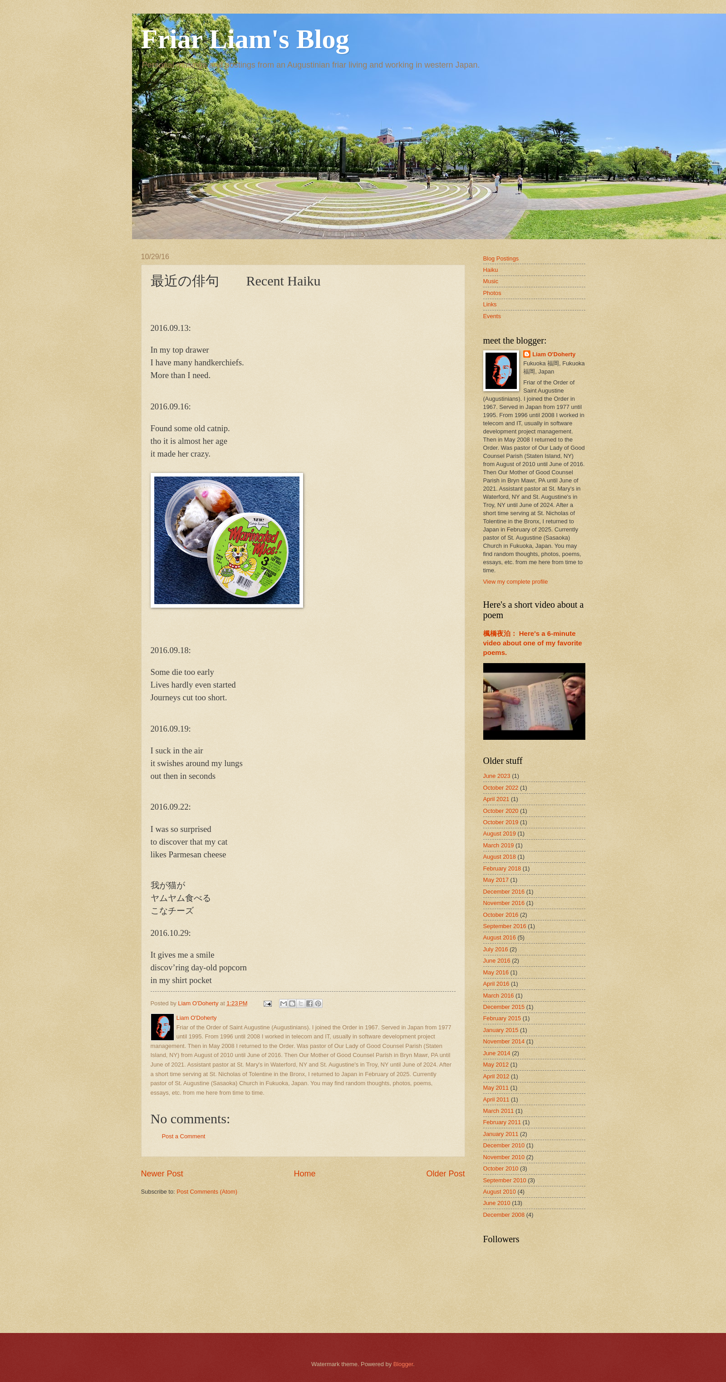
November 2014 (504, 1041)
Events (492, 316)
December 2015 (504, 1006)
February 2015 (502, 1018)
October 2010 (501, 1168)
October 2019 (501, 822)
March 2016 (498, 995)
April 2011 (496, 1099)
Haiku (490, 269)
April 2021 (496, 799)
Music (491, 281)
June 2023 (496, 775)
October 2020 (501, 810)
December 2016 (504, 891)
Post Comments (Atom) (207, 1191)
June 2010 (496, 1203)
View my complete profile (515, 581)
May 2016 (496, 972)
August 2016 (499, 937)
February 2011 (502, 1122)
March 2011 (498, 1110)
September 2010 (504, 1180)
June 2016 (496, 960)
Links (490, 304)
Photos (492, 293)
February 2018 (502, 868)
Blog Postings (501, 258)
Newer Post (162, 1173)
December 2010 (504, 1145)
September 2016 (504, 926)
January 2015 (501, 1030)
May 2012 (496, 1064)
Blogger (403, 1364)
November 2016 (504, 903)
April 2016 (496, 983)
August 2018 (499, 856)
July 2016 (495, 949)
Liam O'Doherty (553, 354)
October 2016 (501, 914)
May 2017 (496, 879)
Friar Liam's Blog (245, 39)
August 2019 (499, 833)
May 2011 (496, 1087)
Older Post (445, 1173)
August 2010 (499, 1191)
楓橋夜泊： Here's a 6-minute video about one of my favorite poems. (532, 643)
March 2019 (498, 845)
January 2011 (501, 1134)
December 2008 (504, 1214)
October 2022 (501, 787)
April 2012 (496, 1076)
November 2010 (504, 1157)
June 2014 (496, 1053)
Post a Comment (184, 1136)
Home (304, 1173)
